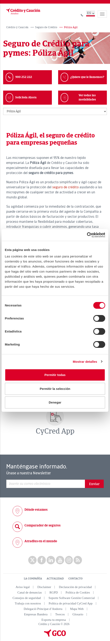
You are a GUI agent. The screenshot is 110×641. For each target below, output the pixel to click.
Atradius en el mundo (40, 541)
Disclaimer (44, 587)
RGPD (54, 592)
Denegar (55, 402)
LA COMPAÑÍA (33, 578)
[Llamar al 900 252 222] (82, 15)
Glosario (77, 614)
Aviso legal (22, 587)
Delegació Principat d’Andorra (43, 609)
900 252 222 (23, 77)
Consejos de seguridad (27, 598)
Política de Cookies (77, 592)
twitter (32, 560)
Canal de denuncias (29, 592)
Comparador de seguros (42, 525)
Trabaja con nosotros (28, 603)
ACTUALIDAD (55, 578)
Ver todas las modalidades (87, 97)
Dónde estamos (35, 510)
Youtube (60, 560)
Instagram (69, 560)
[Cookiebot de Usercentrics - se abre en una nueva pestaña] (87, 235)
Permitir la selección (55, 388)
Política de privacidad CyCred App (71, 603)
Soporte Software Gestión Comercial (72, 598)
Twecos (60, 614)
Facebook (41, 560)
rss (77, 560)
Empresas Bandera (35, 614)
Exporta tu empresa (53, 619)
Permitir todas (55, 375)
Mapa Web (77, 609)
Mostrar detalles (85, 361)
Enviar (94, 484)
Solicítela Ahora (26, 97)
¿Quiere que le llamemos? (87, 77)
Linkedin (50, 560)
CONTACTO (75, 578)
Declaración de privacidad (75, 587)
